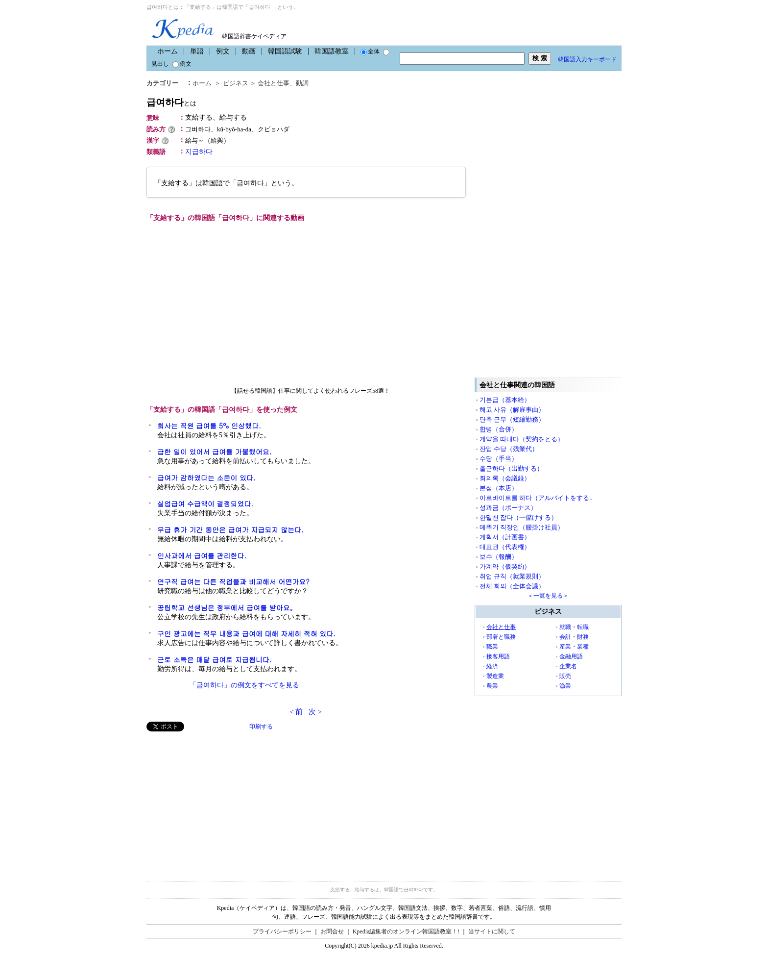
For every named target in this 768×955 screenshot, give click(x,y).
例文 (223, 51)
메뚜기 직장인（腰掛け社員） (522, 527)
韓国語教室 (331, 51)
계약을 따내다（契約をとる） (522, 439)
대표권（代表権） (505, 547)
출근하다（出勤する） (511, 468)
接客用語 (498, 656)
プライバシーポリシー (282, 931)
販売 (565, 676)
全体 (370, 51)
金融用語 (571, 656)
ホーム (167, 51)
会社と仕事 (273, 83)
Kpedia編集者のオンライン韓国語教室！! (406, 931)
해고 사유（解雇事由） (512, 409)
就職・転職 (574, 627)
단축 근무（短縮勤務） (512, 419)
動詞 (302, 83)
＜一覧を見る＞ (548, 595)
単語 (197, 51)
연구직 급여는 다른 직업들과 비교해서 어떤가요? (233, 581)
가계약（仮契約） (505, 566)
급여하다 (171, 102)
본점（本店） (499, 488)
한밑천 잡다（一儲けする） (518, 517)
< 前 (296, 712)
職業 (492, 646)
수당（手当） (499, 458)
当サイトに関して (491, 931)
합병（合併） (499, 429)
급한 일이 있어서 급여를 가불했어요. (214, 451)
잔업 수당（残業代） (509, 448)
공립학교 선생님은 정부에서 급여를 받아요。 (227, 607)
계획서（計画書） (505, 537)
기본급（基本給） (505, 399)
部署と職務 (501, 636)
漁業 (565, 685)
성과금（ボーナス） (508, 507)
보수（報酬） (499, 556)
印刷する (261, 726)
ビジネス (235, 83)
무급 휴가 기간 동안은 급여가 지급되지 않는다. (230, 529)
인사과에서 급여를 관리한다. (201, 555)
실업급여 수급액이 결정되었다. (205, 503)
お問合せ (332, 931)
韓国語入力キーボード (587, 59)
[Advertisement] (219, 800)
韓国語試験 (285, 51)
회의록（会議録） (505, 478)
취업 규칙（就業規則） (512, 576)
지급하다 (199, 151)
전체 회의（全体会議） (512, 586)
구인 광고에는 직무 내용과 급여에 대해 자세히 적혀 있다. (246, 633)
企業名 (568, 666)
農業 (492, 685)
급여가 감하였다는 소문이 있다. (206, 477)
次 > (315, 712)
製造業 (495, 676)
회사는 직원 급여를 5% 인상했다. (209, 425)
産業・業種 (574, 646)
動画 (249, 51)
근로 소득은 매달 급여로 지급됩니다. (214, 659)
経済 (492, 666)
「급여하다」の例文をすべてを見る (244, 685)
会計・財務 (574, 636)
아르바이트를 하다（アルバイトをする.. (536, 498)
